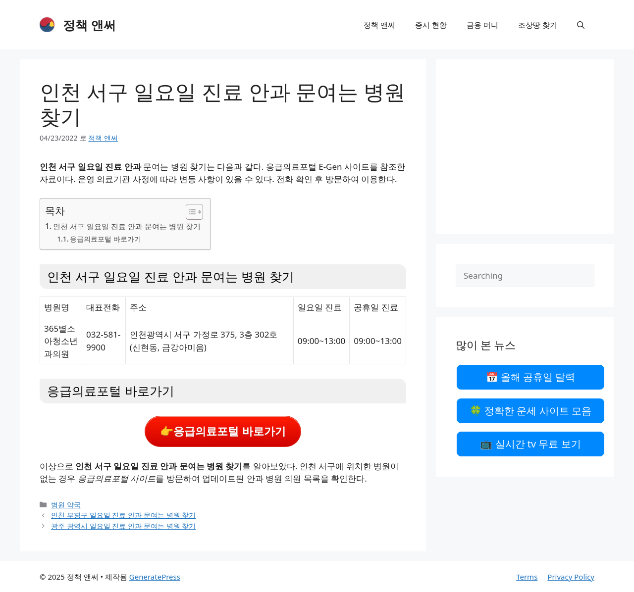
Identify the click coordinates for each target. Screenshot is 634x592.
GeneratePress (154, 577)
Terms (526, 577)
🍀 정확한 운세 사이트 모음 (530, 410)
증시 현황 (431, 25)
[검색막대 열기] (580, 25)
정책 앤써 (89, 24)
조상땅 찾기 (537, 25)
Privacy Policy (570, 577)
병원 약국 (66, 504)
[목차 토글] (189, 211)
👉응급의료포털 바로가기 (222, 431)
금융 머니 (482, 25)
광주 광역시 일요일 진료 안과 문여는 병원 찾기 (123, 526)
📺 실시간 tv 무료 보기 (530, 443)
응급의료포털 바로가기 (105, 239)
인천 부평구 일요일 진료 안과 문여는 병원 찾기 (123, 515)
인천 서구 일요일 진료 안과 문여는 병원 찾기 (127, 226)
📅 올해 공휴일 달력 (531, 377)
